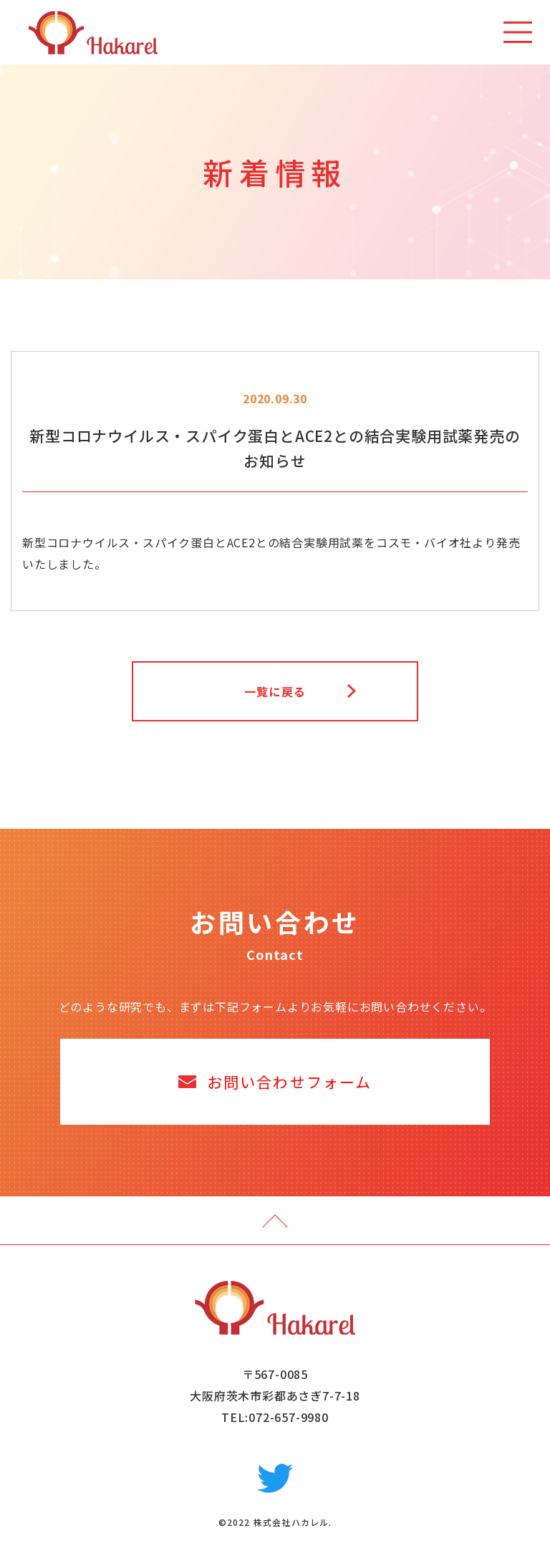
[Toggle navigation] (517, 32)
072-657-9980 (289, 1417)
